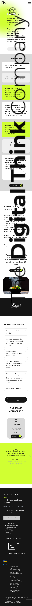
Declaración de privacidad (12, 601)
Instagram (8, 538)
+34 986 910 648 (10, 523)
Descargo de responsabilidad (13, 602)
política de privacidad (18, 510)
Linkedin (20, 538)
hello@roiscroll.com (11, 525)
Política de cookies (10, 604)
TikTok (15, 538)
